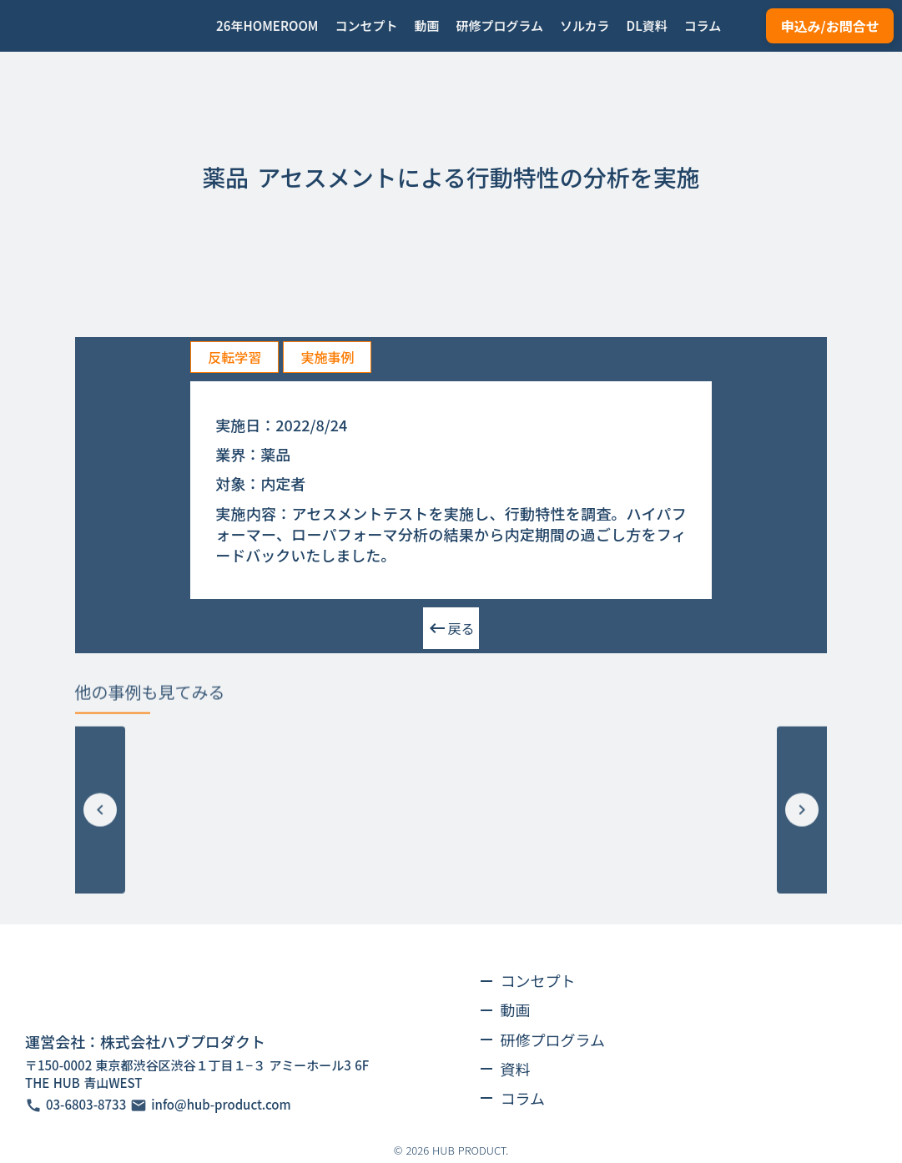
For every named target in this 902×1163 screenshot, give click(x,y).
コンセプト (538, 980)
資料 (516, 1069)
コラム (523, 1098)
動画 (516, 1009)
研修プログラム (553, 1039)
